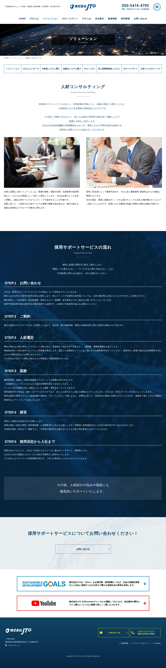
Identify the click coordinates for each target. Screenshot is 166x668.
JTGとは (34, 18)
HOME (22, 18)
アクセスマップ (12, 645)
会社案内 (99, 18)
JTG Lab (86, 18)
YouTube (157, 643)
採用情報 (125, 18)
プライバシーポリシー (141, 643)
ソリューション (50, 18)
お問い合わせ (140, 18)
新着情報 (112, 18)
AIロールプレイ (70, 18)
